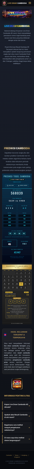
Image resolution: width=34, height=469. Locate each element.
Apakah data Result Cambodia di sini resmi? (15, 416)
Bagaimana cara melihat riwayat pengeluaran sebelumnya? (13, 427)
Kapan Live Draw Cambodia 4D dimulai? (16, 405)
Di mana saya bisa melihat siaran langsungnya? (14, 439)
